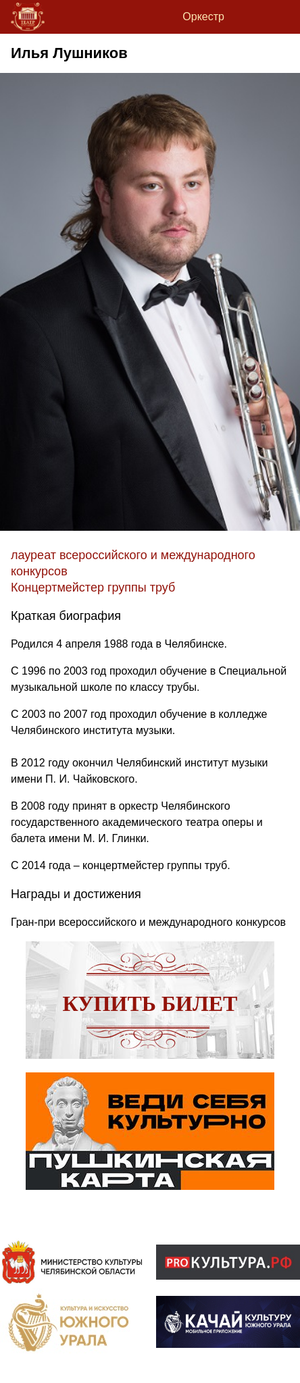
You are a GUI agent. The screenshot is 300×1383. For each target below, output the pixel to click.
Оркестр (203, 16)
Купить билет (150, 1003)
